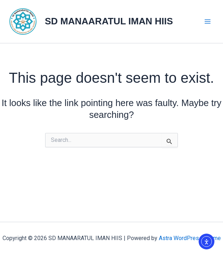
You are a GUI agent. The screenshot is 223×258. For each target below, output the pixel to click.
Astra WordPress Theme (190, 238)
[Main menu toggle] (208, 21)
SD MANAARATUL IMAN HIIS (109, 21)
